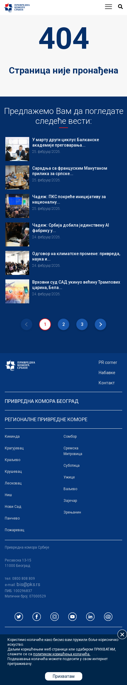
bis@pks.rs (28, 584)
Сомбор (70, 436)
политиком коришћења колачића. (61, 654)
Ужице (69, 477)
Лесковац (13, 483)
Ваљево (70, 489)
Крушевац (13, 471)
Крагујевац (14, 448)
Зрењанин (72, 512)
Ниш (8, 495)
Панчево (12, 518)
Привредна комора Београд (42, 401)
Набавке (107, 372)
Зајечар (70, 501)
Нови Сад (13, 507)
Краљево (12, 460)
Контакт (107, 382)
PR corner (108, 362)
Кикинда (12, 436)
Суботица (71, 465)
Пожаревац (14, 530)
